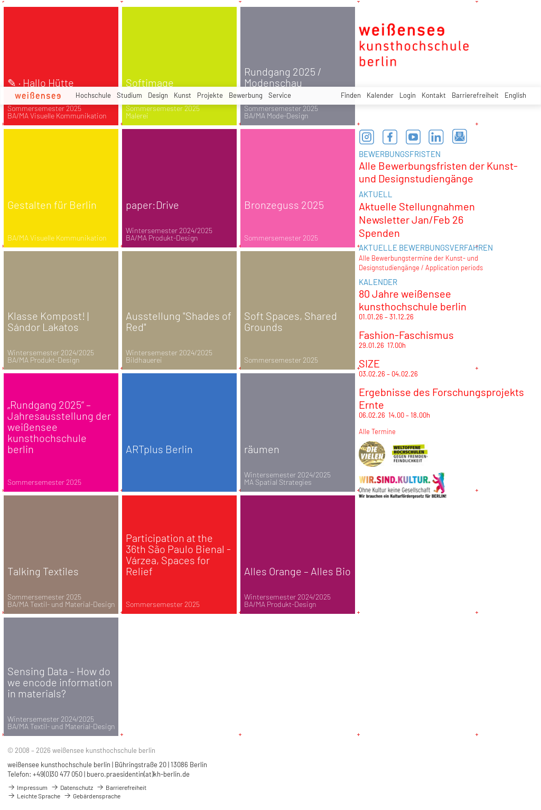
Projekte (210, 95)
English (515, 95)
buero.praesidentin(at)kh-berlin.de (138, 774)
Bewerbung (246, 95)
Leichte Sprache (33, 795)
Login (407, 95)
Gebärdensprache (91, 795)
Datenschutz (72, 787)
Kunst (182, 95)
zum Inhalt (0, 0)
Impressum (27, 787)
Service (279, 95)
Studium (129, 95)
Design (158, 95)
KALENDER (378, 282)
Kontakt (434, 95)
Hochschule (93, 95)
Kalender (380, 95)
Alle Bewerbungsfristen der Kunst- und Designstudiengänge (438, 172)
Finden (351, 95)
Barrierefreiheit (475, 95)
